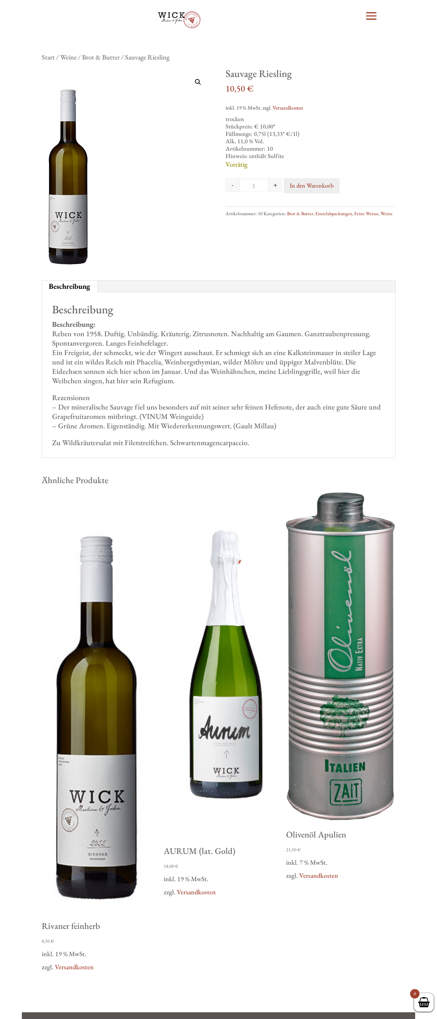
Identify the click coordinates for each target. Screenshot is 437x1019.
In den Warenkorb (311, 185)
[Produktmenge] (253, 186)
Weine (68, 57)
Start (48, 57)
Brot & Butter (101, 57)
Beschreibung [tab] (69, 286)
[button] (198, 82)
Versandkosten (288, 107)
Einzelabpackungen (333, 213)
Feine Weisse (366, 213)
